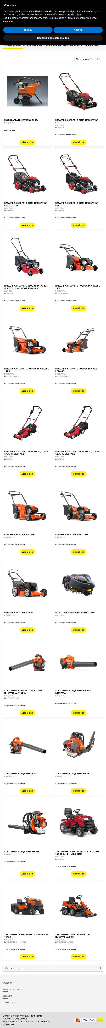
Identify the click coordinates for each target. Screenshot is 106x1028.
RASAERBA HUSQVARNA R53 (18, 612)
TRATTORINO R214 (65, 942)
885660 (61, 128)
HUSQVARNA (9, 123)
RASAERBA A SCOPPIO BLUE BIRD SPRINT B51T (76, 204)
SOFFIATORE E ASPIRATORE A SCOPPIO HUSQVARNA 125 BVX (24, 691)
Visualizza (27, 142)
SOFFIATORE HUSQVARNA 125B (20, 773)
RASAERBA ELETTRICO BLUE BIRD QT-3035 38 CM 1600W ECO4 (77, 452)
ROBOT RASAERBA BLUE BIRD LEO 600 (74, 612)
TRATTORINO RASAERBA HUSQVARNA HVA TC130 (26, 935)
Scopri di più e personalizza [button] (53, 38)
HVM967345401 (13, 376)
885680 (61, 210)
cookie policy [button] (74, 14)
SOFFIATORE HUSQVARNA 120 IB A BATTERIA (73, 691)
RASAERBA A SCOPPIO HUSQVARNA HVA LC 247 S (26, 370)
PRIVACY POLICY (11, 1021)
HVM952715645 (13, 698)
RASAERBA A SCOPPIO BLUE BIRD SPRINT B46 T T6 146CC (25, 204)
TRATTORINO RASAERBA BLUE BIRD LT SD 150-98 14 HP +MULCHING (77, 852)
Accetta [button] (78, 29)
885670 (10, 210)
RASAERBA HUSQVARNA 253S (19, 534)
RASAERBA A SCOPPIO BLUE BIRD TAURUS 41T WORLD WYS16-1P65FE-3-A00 (26, 287)
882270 (10, 459)
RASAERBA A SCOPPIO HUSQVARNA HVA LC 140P (77, 287)
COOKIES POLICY (30, 1021)
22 (99, 59)
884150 (61, 859)
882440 (10, 293)
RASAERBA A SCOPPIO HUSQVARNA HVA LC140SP (76, 370)
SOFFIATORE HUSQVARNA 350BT (72, 773)
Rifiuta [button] (28, 29)
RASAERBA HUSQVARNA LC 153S (71, 534)
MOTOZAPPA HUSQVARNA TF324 (21, 120)
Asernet (10, 1024)
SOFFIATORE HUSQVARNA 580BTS (21, 851)
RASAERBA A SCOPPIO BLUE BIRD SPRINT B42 (76, 121)
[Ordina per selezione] (84, 59)
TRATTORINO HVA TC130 (16, 942)
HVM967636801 (64, 293)
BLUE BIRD (59, 125)
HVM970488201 (64, 376)
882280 (61, 459)
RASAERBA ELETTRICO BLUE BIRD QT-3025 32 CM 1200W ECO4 (26, 452)
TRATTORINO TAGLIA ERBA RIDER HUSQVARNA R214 (73, 935)
